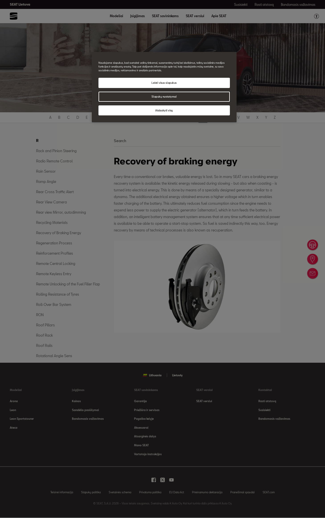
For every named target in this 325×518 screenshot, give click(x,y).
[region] (164, 87)
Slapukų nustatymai (163, 96)
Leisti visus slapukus (164, 82)
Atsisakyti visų (164, 110)
